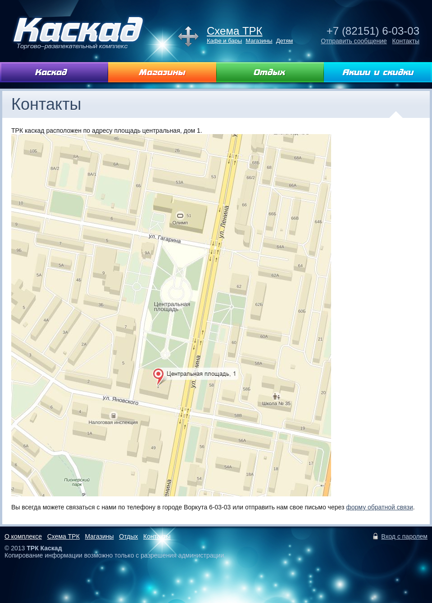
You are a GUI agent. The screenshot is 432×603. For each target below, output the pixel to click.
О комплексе (23, 536)
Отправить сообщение (354, 41)
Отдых (128, 536)
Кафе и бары (224, 40)
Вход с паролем (404, 536)
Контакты (405, 41)
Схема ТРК (235, 31)
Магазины (259, 40)
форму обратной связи (379, 507)
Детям (284, 40)
